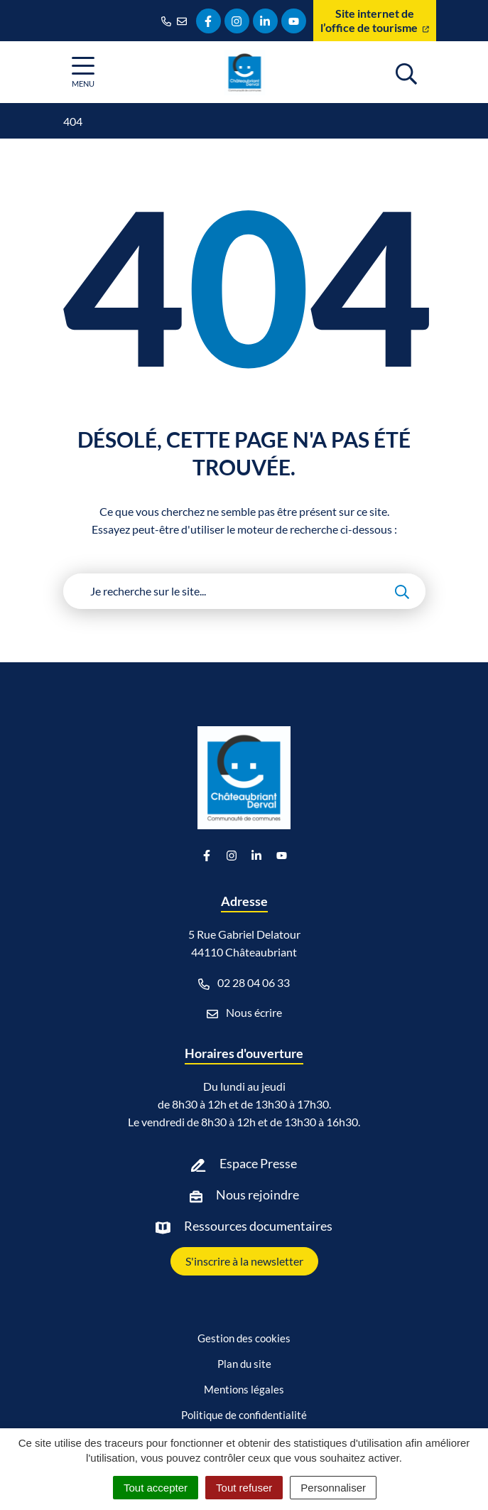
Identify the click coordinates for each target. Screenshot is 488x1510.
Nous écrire (244, 1012)
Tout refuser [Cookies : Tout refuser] (244, 1488)
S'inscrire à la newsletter (244, 1261)
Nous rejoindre (257, 1194)
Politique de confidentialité (244, 1414)
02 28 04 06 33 (244, 983)
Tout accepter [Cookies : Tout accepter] (156, 1488)
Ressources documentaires (258, 1226)
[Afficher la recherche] (406, 72)
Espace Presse (258, 1163)
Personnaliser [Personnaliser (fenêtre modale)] (333, 1488)
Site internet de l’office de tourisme (374, 20)
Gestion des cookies (244, 1338)
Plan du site (244, 1363)
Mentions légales (244, 1389)
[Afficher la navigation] (83, 72)
